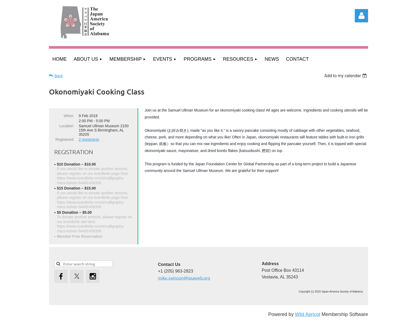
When (68, 116)
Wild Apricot (307, 314)
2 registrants (89, 139)
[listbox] (346, 75)
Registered (64, 139)
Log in (361, 15)
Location (66, 126)
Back (59, 76)
